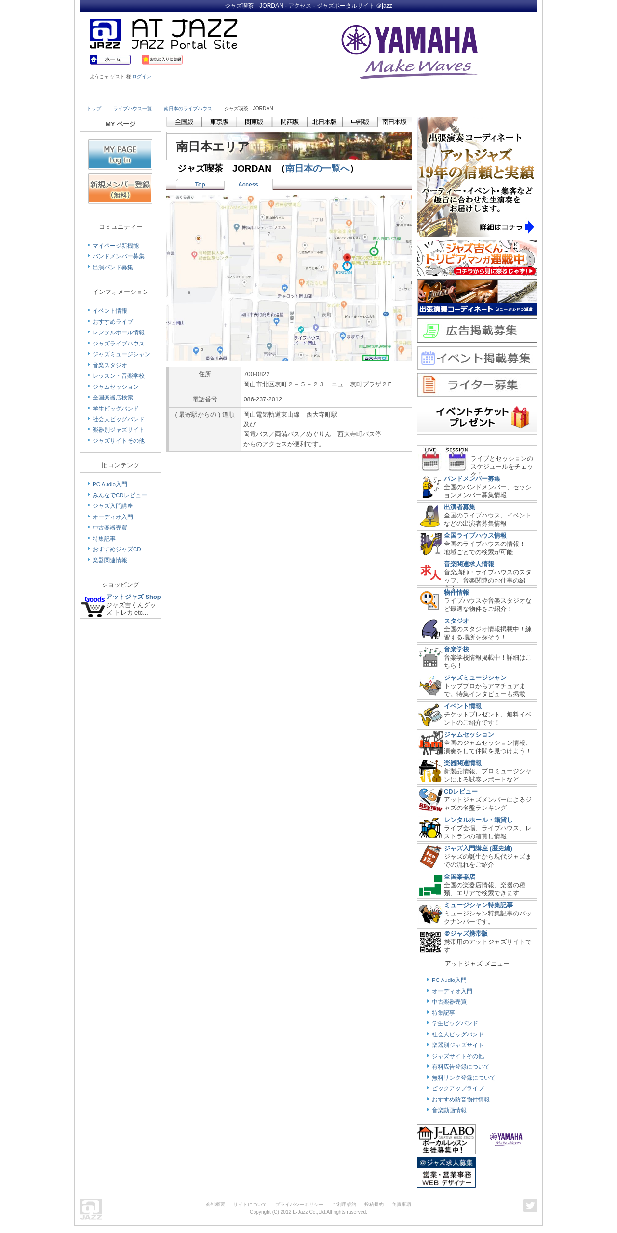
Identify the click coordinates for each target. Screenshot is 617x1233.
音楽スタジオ (110, 365)
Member (502, 95)
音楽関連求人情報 (469, 564)
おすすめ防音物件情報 (461, 1099)
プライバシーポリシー (299, 1204)
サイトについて (250, 1204)
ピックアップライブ (458, 1088)
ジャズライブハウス (119, 343)
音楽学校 (456, 649)
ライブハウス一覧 (132, 108)
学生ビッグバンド (116, 408)
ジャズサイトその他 (119, 441)
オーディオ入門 (113, 517)
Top (200, 184)
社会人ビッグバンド (119, 419)
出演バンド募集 (113, 267)
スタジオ (456, 620)
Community (392, 95)
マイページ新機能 (116, 246)
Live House (114, 95)
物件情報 (456, 592)
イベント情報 (110, 311)
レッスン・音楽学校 (119, 376)
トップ (94, 108)
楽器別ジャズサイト (119, 430)
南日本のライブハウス (188, 108)
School (280, 95)
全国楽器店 (459, 876)
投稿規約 (374, 1204)
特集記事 (104, 539)
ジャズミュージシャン (121, 354)
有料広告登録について (461, 1067)
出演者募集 (459, 507)
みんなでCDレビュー (120, 495)
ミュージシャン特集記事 (478, 905)
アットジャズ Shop (133, 596)
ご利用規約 (344, 1204)
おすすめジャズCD (117, 549)
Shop (336, 95)
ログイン (141, 76)
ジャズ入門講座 (113, 506)
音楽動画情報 (449, 1110)
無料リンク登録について (464, 1078)
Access (248, 184)
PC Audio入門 (110, 484)
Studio (225, 95)
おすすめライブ (113, 322)
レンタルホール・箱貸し (478, 819)
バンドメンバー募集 (119, 256)
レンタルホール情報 (119, 332)
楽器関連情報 (110, 560)
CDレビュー (461, 791)
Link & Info (447, 95)
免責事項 (401, 1204)
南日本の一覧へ (317, 168)
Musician (170, 95)
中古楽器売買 (110, 527)
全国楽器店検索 (113, 397)
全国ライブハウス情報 (475, 535)
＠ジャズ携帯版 (466, 933)
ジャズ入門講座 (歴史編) (478, 848)
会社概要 (215, 1204)
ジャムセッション (116, 387)
